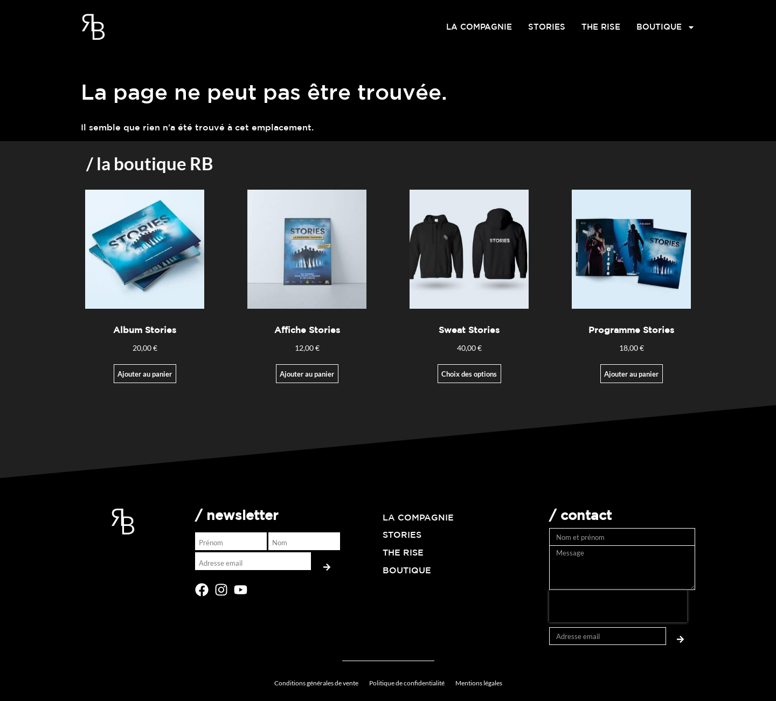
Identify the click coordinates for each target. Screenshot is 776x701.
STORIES (546, 26)
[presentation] (618, 606)
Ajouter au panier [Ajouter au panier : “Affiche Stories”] (307, 374)
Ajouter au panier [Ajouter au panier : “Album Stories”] (144, 374)
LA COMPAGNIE (479, 26)
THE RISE (600, 26)
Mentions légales (478, 683)
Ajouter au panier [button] (631, 374)
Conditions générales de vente (316, 683)
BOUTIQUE (665, 27)
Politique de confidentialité (407, 683)
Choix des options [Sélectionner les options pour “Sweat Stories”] (469, 374)
